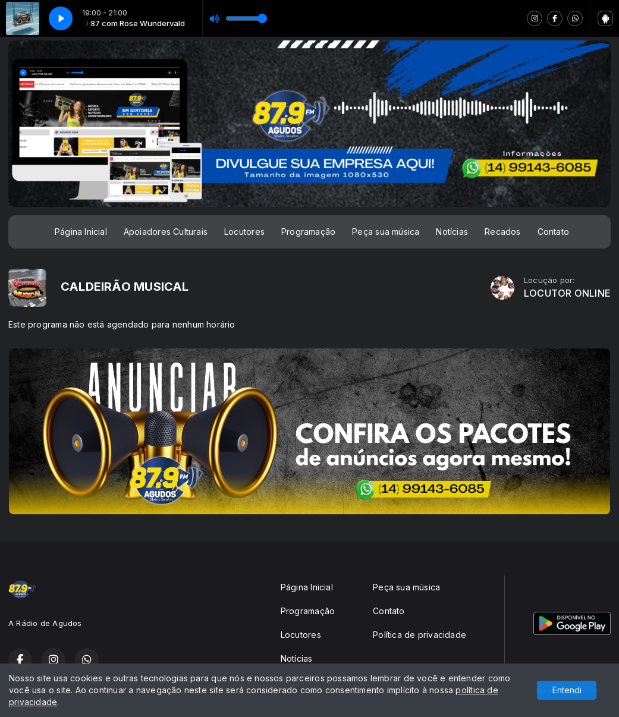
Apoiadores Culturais (166, 232)
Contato (553, 232)
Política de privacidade (419, 635)
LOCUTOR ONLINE (567, 293)
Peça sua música (385, 232)
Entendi (567, 690)
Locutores (244, 232)
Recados (502, 232)
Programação (308, 232)
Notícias (452, 232)
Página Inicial (81, 232)
